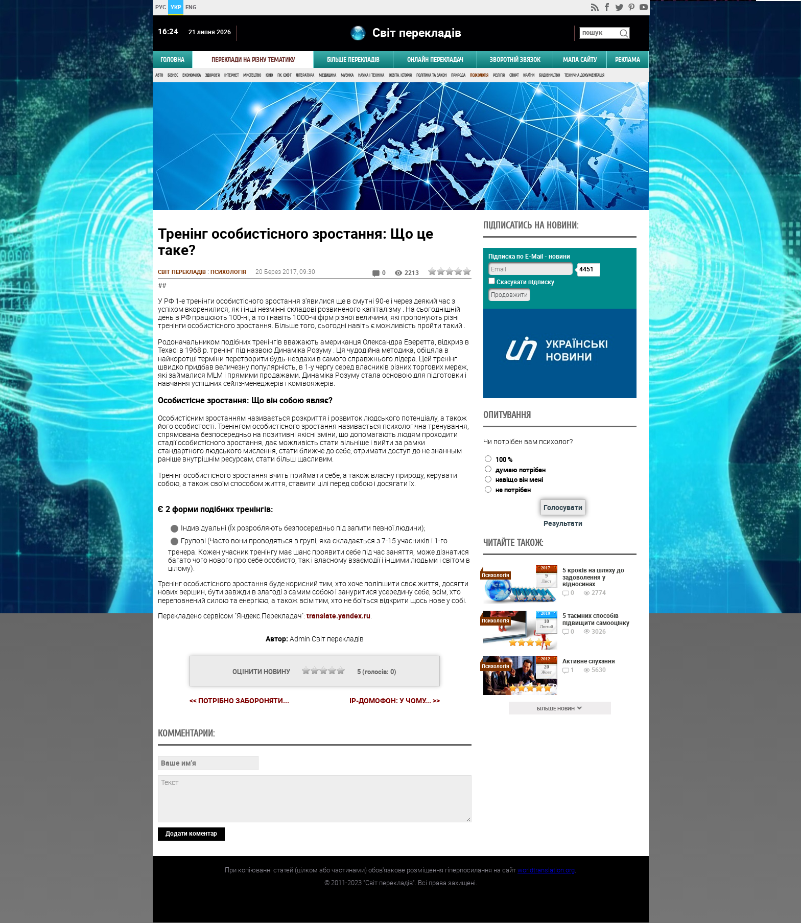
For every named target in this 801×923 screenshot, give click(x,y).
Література (305, 75)
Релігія (499, 75)
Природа (458, 75)
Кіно (269, 75)
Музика (347, 75)
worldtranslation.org (546, 870)
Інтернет (231, 75)
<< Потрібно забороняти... (239, 701)
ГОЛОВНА (172, 59)
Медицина (327, 75)
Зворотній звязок (515, 59)
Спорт (514, 75)
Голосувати (562, 507)
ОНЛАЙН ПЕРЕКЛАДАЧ (435, 59)
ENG (191, 7)
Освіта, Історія (400, 75)
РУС (160, 7)
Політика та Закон (431, 75)
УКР (175, 7)
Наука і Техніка (371, 75)
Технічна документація (584, 75)
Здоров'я (212, 75)
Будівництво (549, 75)
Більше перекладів (353, 59)
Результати (562, 523)
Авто (159, 75)
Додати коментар (191, 833)
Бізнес (173, 75)
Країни (528, 75)
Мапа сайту (580, 59)
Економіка (191, 75)
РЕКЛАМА (627, 59)
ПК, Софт (284, 75)
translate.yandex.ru (338, 616)
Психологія (479, 75)
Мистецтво (252, 75)
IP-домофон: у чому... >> (394, 701)
